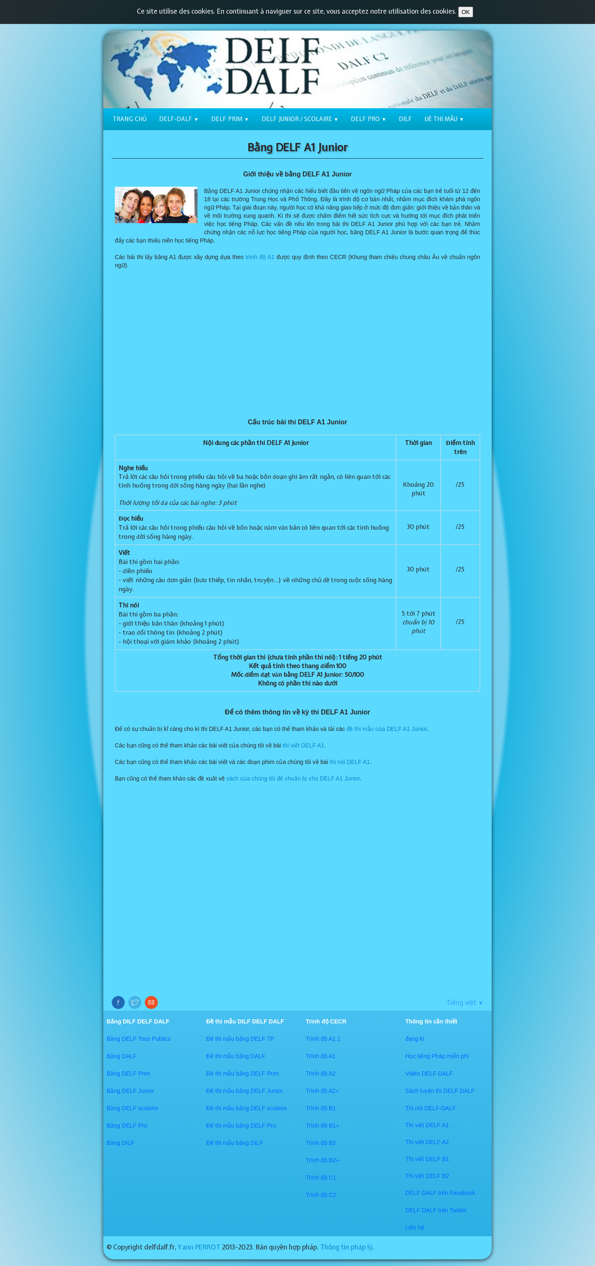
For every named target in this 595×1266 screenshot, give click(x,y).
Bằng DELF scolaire (132, 1108)
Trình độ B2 (321, 1143)
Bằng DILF (120, 1143)
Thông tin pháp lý (346, 1247)
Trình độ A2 (321, 1073)
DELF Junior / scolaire (300, 119)
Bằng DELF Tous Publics (139, 1038)
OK (466, 12)
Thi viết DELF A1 (427, 1125)
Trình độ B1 (321, 1108)
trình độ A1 (259, 257)
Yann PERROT (199, 1247)
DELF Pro (368, 119)
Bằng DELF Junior (130, 1091)
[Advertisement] (297, 344)
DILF (405, 119)
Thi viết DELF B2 (427, 1176)
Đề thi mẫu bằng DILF (234, 1143)
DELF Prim (230, 119)
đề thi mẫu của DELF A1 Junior (387, 729)
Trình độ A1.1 (323, 1038)
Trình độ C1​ (321, 1177)
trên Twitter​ (452, 1210)
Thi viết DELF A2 (427, 1142)
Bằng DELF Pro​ (127, 1125)
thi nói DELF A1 (350, 762)
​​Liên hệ (414, 1227)
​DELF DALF (421, 1210)
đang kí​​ (414, 1038)
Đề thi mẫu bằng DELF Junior (244, 1091)
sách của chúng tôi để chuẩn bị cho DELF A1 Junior (293, 778)
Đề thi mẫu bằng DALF (235, 1056)
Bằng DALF (122, 1056)
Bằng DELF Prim (128, 1073)
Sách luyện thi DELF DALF (440, 1091)
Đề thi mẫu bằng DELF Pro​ (241, 1125)
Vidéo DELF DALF (429, 1073)
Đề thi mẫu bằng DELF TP (240, 1038)
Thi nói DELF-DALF (430, 1108)
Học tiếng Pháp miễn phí (437, 1056)
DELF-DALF (179, 119)
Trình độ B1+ (322, 1125)
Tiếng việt (464, 1002)
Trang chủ (130, 119)
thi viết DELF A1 (303, 745)
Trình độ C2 (321, 1195)
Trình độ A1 (321, 1056)
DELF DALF (421, 1193)
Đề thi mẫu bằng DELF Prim (242, 1073)
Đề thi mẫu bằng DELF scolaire (246, 1108)
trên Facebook (456, 1193)
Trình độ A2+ (322, 1091)
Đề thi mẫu (444, 119)
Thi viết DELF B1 (427, 1159)
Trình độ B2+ (322, 1160)
